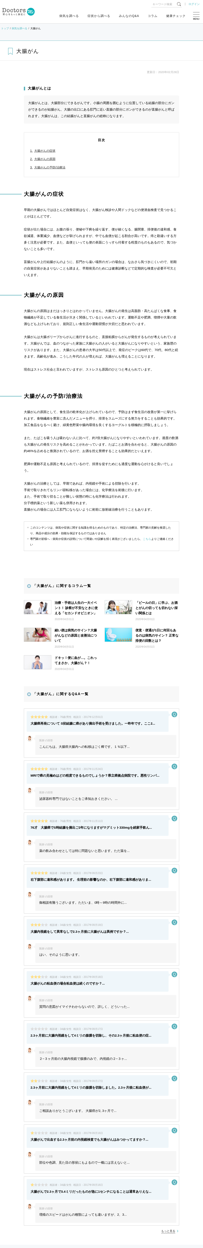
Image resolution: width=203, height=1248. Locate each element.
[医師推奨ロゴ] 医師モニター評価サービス (55, 1165)
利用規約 (119, 1165)
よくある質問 (13, 1165)
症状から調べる (99, 16)
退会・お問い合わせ (98, 1171)
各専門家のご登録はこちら (21, 1171)
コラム (153, 16)
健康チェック (176, 16)
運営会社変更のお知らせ (44, 1218)
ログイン (194, 4)
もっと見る (168, 1105)
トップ (5, 28)
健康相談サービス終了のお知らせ (50, 1207)
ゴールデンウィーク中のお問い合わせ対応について (62, 1197)
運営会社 (175, 1165)
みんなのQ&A (129, 16)
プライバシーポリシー (147, 1165)
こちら (147, 539)
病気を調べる (69, 16)
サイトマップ (97, 1165)
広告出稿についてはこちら (61, 1171)
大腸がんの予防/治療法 (49, 167)
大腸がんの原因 (44, 159)
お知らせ (15, 1186)
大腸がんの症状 (44, 150)
